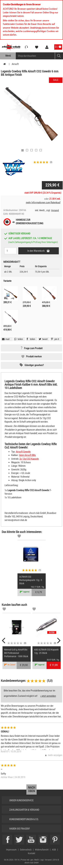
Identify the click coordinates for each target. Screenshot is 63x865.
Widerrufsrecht (42, 849)
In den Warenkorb (36, 250)
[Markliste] (19, 536)
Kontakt (31, 853)
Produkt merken (34, 356)
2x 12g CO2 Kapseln (29, 458)
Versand (55, 210)
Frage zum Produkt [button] (33, 348)
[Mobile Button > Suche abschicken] (59, 55)
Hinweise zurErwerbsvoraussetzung (29, 221)
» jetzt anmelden (48, 695)
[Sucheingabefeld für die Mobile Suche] (35, 55)
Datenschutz (26, 849)
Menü (8, 55)
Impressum (11, 849)
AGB (54, 849)
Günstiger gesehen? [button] (34, 365)
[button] (54, 339)
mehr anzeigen (55, 755)
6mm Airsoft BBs (27, 455)
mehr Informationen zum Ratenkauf (43, 202)
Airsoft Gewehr (23, 451)
